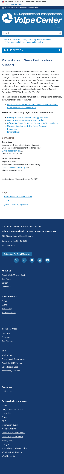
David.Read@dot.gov (12, 150)
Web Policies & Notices (12, 452)
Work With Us (7, 355)
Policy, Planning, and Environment (36, 39)
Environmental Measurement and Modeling (25, 42)
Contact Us (6, 286)
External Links (13, 131)
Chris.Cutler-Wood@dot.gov (15, 167)
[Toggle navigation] (58, 26)
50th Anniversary (9, 312)
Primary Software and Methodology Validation (27, 117)
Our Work (16, 39)
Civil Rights (6, 413)
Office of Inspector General (13, 432)
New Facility (7, 308)
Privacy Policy (7, 440)
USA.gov (5, 444)
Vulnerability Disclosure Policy (14, 448)
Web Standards (8, 456)
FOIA (4, 421)
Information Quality (10, 425)
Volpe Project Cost (10, 367)
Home (6, 39)
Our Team (6, 279)
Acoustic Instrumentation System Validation (26, 120)
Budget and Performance (13, 409)
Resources (12, 129)
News (4, 301)
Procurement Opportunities (13, 359)
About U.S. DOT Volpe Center (14, 275)
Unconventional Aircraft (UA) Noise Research (27, 126)
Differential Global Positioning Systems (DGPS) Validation (32, 123)
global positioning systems (16, 204)
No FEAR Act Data (10, 429)
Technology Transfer (11, 370)
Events (5, 305)
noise (6, 200)
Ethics (4, 417)
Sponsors (6, 337)
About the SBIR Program (12, 363)
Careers (5, 283)
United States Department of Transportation (21, 8)
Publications (7, 391)
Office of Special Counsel (12, 436)
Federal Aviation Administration (18, 196)
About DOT (7, 405)
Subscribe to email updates (17, 254)
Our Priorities (7, 341)
